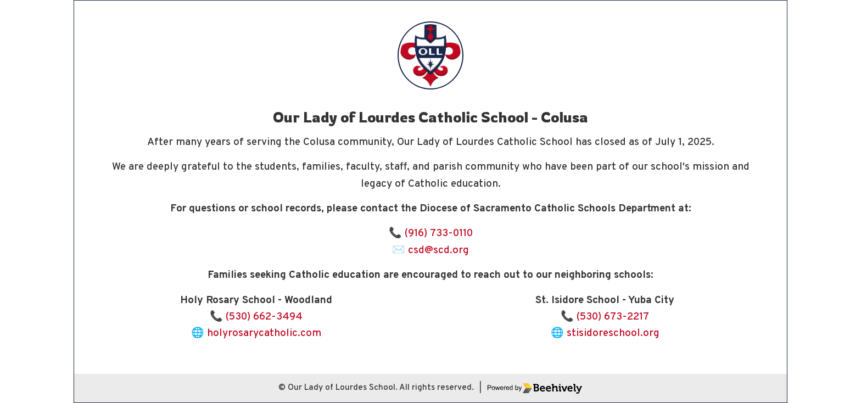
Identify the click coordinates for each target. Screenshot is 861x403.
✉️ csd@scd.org (430, 250)
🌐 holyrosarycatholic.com (256, 333)
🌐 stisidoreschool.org (605, 333)
